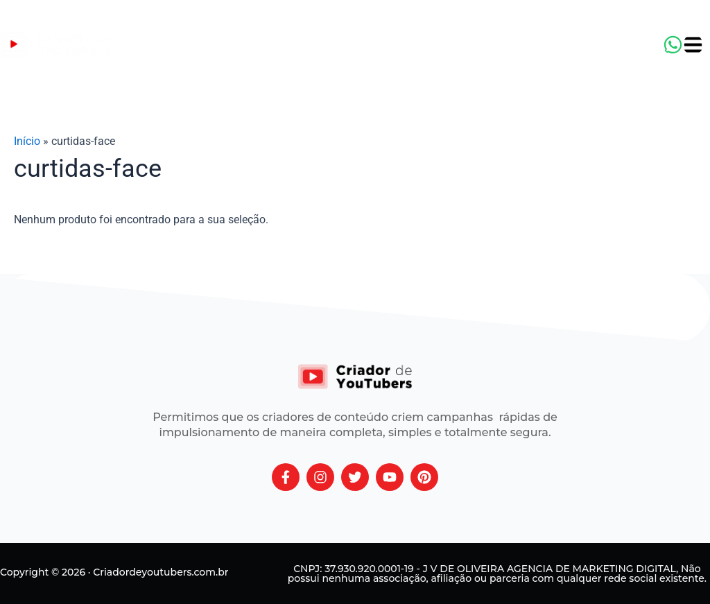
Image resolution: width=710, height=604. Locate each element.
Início (27, 141)
